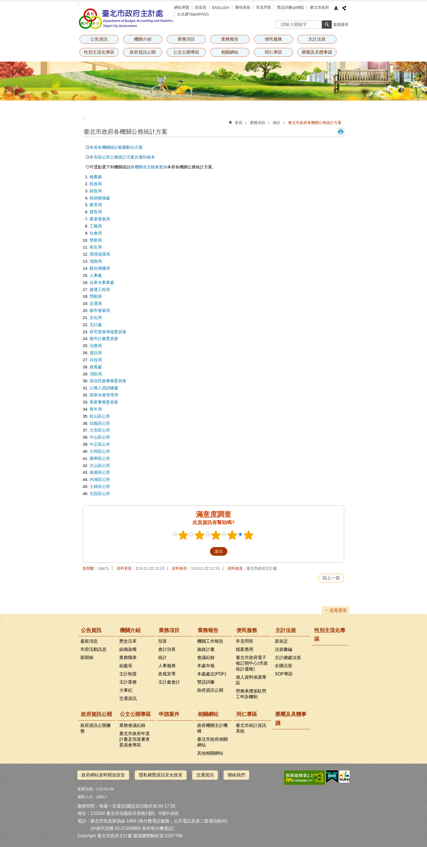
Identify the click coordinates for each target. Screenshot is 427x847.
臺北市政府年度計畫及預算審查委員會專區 (134, 739)
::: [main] (84, 118)
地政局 (96, 261)
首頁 (238, 122)
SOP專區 (284, 674)
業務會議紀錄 (132, 725)
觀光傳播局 (100, 268)
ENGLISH (220, 7)
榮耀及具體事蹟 (317, 52)
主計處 (96, 324)
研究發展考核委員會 (108, 331)
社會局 (96, 233)
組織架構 (128, 649)
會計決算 (167, 649)
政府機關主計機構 (212, 728)
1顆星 (183, 535)
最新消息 (89, 641)
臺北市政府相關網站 (212, 742)
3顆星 (216, 535)
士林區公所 (100, 486)
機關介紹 (142, 39)
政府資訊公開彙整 (95, 728)
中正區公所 (100, 444)
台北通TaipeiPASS (193, 14)
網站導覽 (181, 7)
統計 (276, 122)
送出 (205, 551)
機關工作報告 (210, 641)
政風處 (96, 367)
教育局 (96, 204)
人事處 (96, 275)
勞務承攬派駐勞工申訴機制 (251, 694)
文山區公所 (100, 465)
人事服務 (167, 665)
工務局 (96, 226)
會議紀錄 (206, 657)
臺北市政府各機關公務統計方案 (314, 122)
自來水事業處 (102, 282)
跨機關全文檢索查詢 (148, 167)
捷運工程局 (100, 289)
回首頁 (200, 7)
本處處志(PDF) (211, 674)
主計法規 (317, 39)
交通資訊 (128, 698)
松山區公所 (100, 416)
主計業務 (128, 682)
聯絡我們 (236, 775)
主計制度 (128, 674)
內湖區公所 (100, 479)
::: (79, 3)
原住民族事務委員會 (108, 380)
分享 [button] (344, 8)
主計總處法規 (288, 657)
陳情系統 (242, 7)
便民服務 (273, 39)
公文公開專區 (186, 52)
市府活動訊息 (93, 649)
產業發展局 (100, 219)
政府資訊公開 (143, 52)
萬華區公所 (100, 458)
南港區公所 (100, 472)
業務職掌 (128, 657)
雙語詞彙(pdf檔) (290, 7)
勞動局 (96, 296)
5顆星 (248, 535)
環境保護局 (100, 254)
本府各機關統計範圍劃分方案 (116, 147)
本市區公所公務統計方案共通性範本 (122, 157)
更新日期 (85, 787)
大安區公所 (100, 430)
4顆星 (232, 535)
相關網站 (230, 52)
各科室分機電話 (157, 826)
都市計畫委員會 (104, 338)
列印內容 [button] (340, 131)
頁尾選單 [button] (338, 610)
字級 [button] (336, 8)
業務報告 (230, 39)
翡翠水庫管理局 (104, 395)
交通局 (96, 303)
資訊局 (96, 352)
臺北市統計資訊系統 (251, 728)
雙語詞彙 (206, 682)
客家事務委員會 (104, 402)
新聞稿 (86, 657)
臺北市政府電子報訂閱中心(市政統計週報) (252, 663)
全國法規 (283, 665)
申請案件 (169, 714)
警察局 (96, 240)
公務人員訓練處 (104, 387)
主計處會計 (169, 682)
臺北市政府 (319, 7)
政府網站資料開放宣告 (103, 775)
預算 (162, 641)
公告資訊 (99, 39)
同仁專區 (273, 52)
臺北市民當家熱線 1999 (113, 818)
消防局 (96, 374)
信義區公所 (100, 423)
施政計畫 (206, 649)
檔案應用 (244, 649)
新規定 (281, 641)
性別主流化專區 (99, 52)
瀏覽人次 (85, 795)
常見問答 (263, 7)
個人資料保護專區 (251, 680)
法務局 (96, 345)
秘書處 (96, 176)
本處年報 (206, 665)
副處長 (125, 665)
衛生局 (96, 247)
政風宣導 (167, 674)
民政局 (96, 183)
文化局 (96, 317)
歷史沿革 (128, 641)
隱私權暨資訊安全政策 (160, 775)
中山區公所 (100, 437)
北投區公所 (100, 493)
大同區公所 (100, 451)
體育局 (96, 212)
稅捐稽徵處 (100, 198)
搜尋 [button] (327, 24)
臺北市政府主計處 (126, 18)
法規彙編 (283, 649)
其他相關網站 (210, 753)
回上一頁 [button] (331, 578)
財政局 (96, 191)
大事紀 (125, 690)
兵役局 (96, 359)
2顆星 (199, 535)
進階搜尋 (340, 24)
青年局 (96, 409)
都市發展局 (100, 310)
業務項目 (186, 39)
